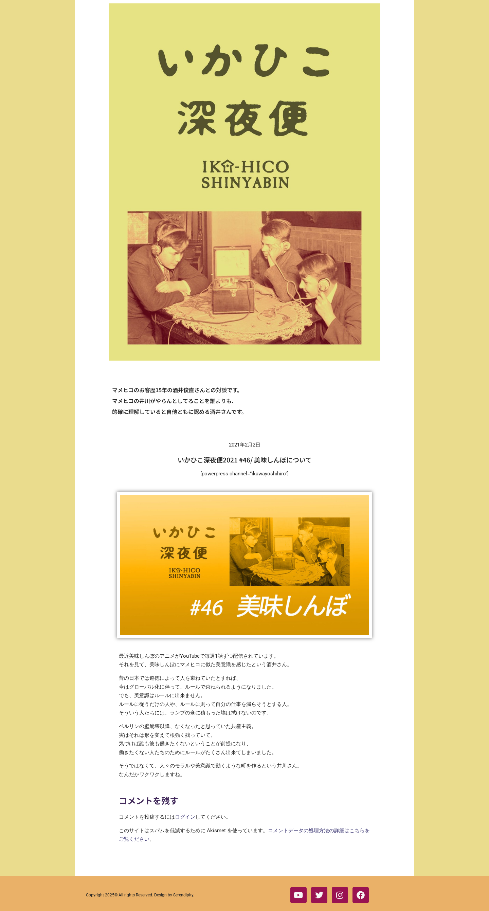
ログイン (185, 817)
